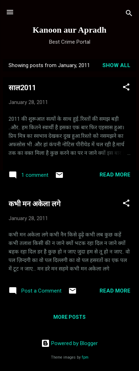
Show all (116, 65)
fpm (85, 357)
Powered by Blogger (69, 343)
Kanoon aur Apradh (70, 29)
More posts (69, 317)
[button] (126, 88)
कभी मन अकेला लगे (34, 204)
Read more (115, 174)
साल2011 (22, 87)
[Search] (129, 14)
